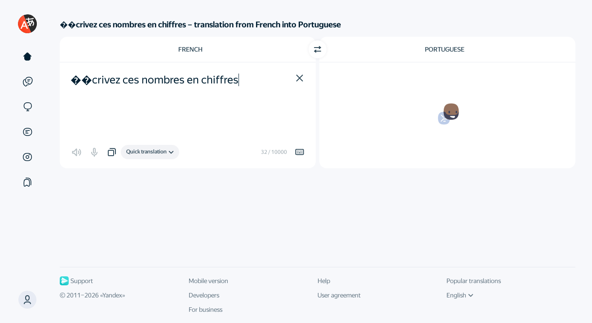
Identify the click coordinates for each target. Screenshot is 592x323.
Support (76, 280)
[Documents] (27, 132)
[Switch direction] (318, 49)
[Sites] (27, 107)
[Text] (27, 56)
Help (324, 280)
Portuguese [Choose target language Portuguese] (444, 49)
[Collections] (27, 182)
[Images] (27, 157)
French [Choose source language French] (190, 49)
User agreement (339, 295)
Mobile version (208, 280)
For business (205, 309)
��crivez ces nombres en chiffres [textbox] (155, 80)
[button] (27, 300)
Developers (204, 295)
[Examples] (27, 82)
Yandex (112, 295)
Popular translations (473, 280)
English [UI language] (459, 295)
